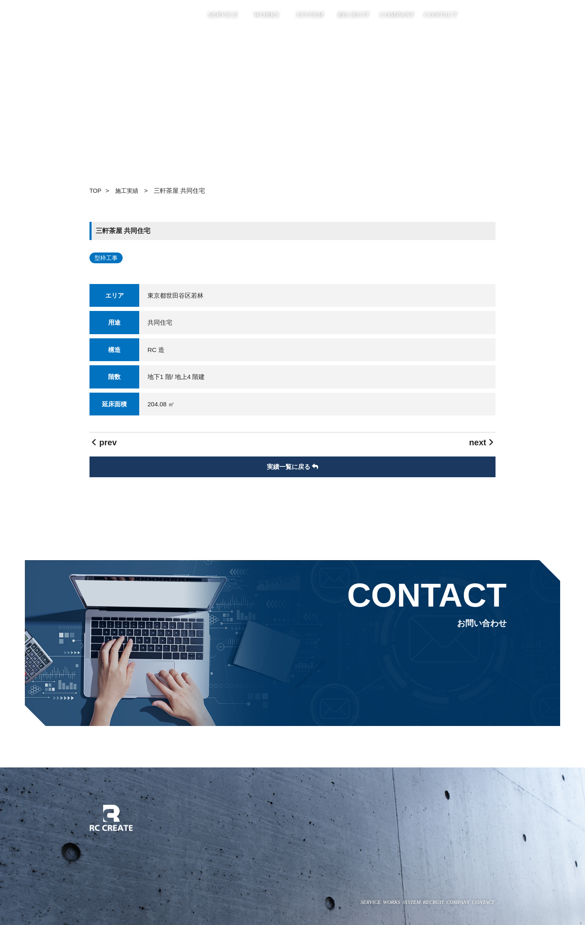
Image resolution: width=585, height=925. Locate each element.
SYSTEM (310, 14)
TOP (95, 190)
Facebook (472, 13)
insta (490, 13)
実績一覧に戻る (292, 466)
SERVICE (223, 14)
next (481, 442)
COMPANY (397, 14)
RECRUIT (354, 14)
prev (104, 442)
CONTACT (440, 14)
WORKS (266, 14)
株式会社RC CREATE (126, 15)
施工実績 (129, 190)
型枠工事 (106, 258)
